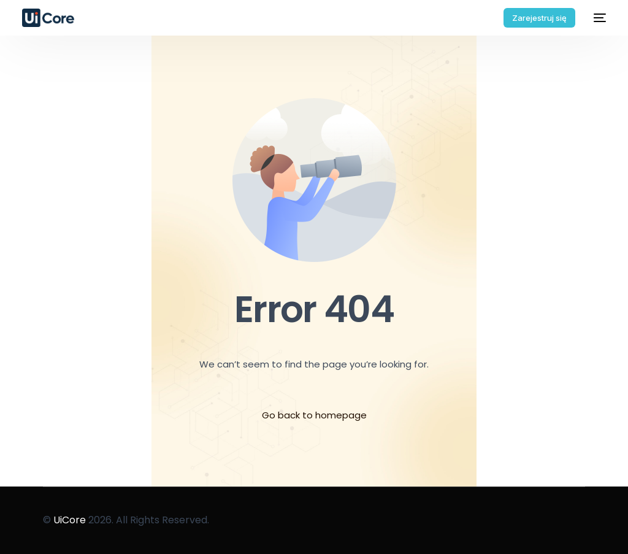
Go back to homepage (314, 415)
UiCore (69, 520)
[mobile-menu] (597, 18)
